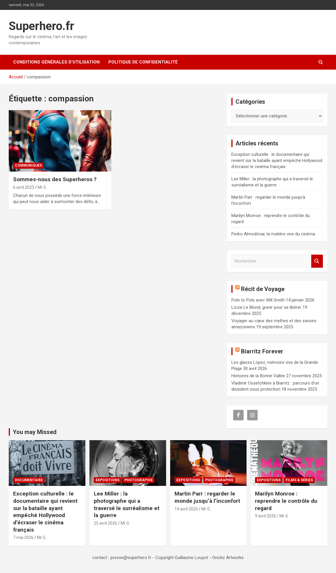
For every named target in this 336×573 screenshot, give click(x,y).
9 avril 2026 (265, 516)
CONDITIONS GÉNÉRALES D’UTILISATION (56, 62)
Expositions (107, 480)
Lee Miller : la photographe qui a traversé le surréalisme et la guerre (126, 504)
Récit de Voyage (262, 288)
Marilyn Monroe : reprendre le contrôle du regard (286, 500)
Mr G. (42, 187)
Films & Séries (299, 480)
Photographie (138, 480)
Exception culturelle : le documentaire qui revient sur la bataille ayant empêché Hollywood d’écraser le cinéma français (276, 160)
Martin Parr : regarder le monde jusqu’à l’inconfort (207, 497)
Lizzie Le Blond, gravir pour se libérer (266, 307)
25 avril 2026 (105, 523)
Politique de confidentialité (143, 62)
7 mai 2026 (23, 537)
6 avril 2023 (23, 187)
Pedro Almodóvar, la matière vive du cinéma (273, 234)
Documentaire (29, 480)
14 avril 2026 (186, 509)
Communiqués (28, 165)
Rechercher (317, 261)
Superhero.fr (41, 26)
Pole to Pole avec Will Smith (258, 300)
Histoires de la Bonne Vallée (258, 375)
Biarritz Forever (262, 351)
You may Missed (35, 432)
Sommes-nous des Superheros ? (54, 179)
